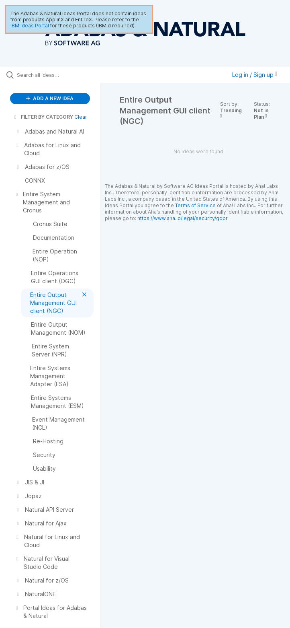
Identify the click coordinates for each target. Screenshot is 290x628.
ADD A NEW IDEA (50, 98)
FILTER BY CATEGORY (43, 117)
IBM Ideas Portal (29, 26)
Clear (80, 117)
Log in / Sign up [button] (254, 74)
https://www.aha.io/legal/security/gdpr (182, 218)
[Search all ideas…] (54, 75)
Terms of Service (195, 205)
